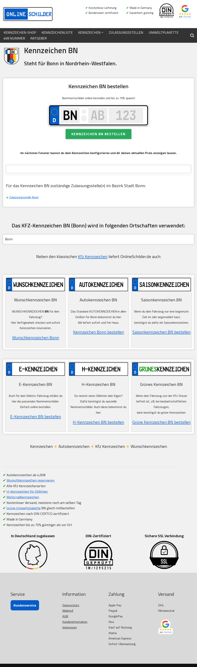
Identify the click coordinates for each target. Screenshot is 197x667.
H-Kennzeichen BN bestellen (98, 422)
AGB (65, 616)
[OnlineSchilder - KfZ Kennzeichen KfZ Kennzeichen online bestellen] (28, 14)
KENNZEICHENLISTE (57, 32)
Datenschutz (70, 605)
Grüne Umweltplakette (24, 508)
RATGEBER (38, 38)
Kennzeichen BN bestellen (98, 134)
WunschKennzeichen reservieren (30, 480)
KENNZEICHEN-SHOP (20, 32)
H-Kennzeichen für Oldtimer (27, 491)
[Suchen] (192, 35)
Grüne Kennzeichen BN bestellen (161, 422)
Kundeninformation (74, 621)
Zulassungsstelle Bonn (24, 197)
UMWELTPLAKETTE (164, 32)
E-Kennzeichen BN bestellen (35, 416)
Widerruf (67, 610)
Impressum (69, 627)
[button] (102, 32)
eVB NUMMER (14, 38)
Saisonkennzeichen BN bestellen (161, 332)
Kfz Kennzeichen (93, 256)
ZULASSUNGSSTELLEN (126, 32)
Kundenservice (24, 605)
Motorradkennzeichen (23, 497)
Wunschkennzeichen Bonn (35, 337)
